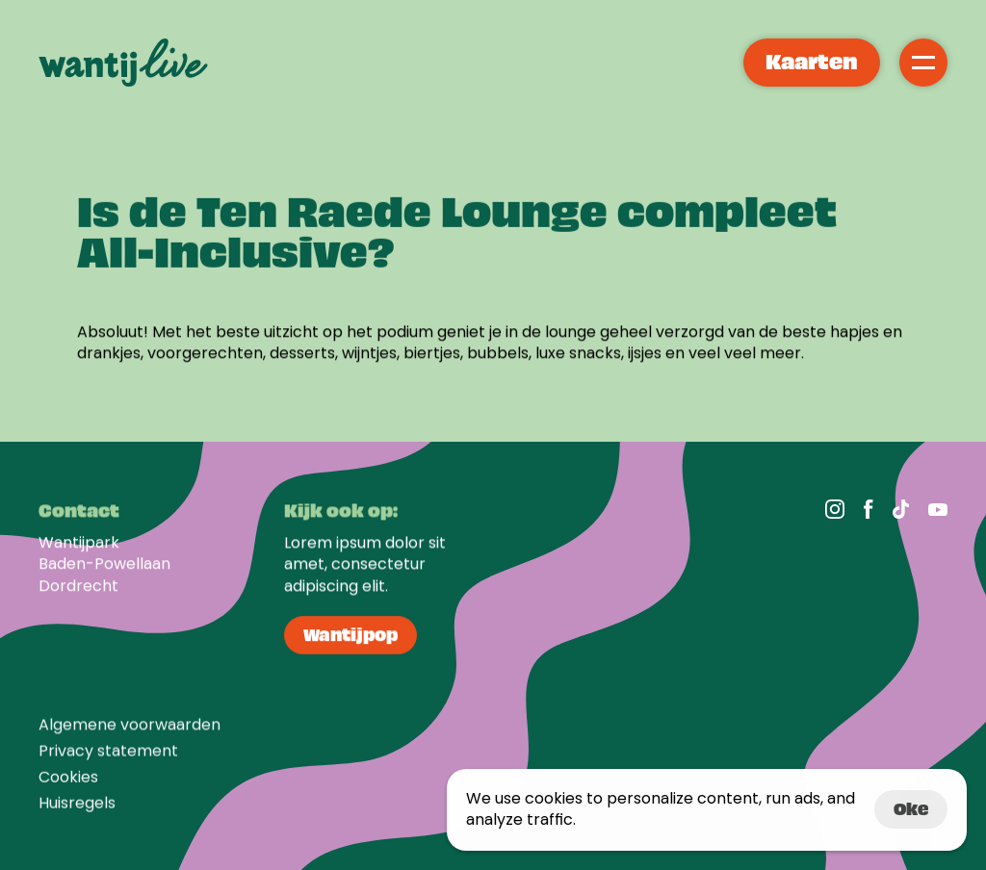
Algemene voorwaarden (130, 731)
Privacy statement (108, 757)
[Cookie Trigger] (68, 783)
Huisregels (77, 810)
